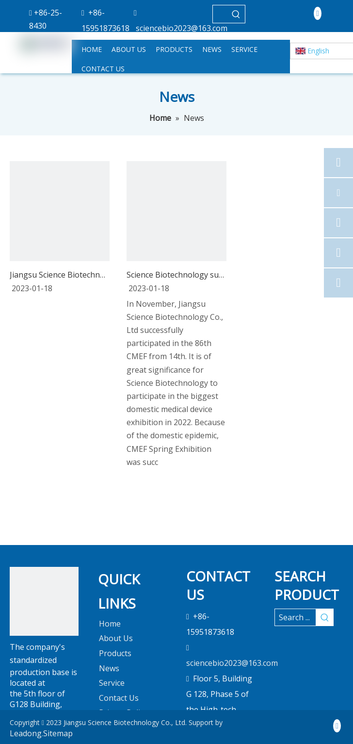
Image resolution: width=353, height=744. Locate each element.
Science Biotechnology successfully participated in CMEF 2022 (176, 274)
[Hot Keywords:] (236, 14)
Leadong (26, 733)
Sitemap (58, 733)
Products (115, 653)
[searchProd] (220, 14)
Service (112, 683)
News (109, 668)
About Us (116, 638)
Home (110, 623)
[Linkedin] (317, 13)
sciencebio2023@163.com (181, 28)
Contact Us (119, 698)
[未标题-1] (44, 601)
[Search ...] (295, 617)
